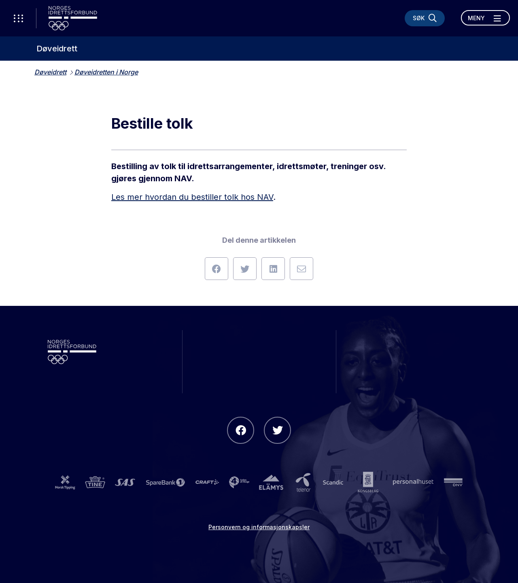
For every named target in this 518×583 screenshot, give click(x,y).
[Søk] (425, 18)
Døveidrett (56, 48)
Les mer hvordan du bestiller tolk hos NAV (192, 197)
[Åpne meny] (485, 17)
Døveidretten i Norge (106, 72)
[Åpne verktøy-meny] (18, 18)
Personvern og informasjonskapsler (259, 527)
